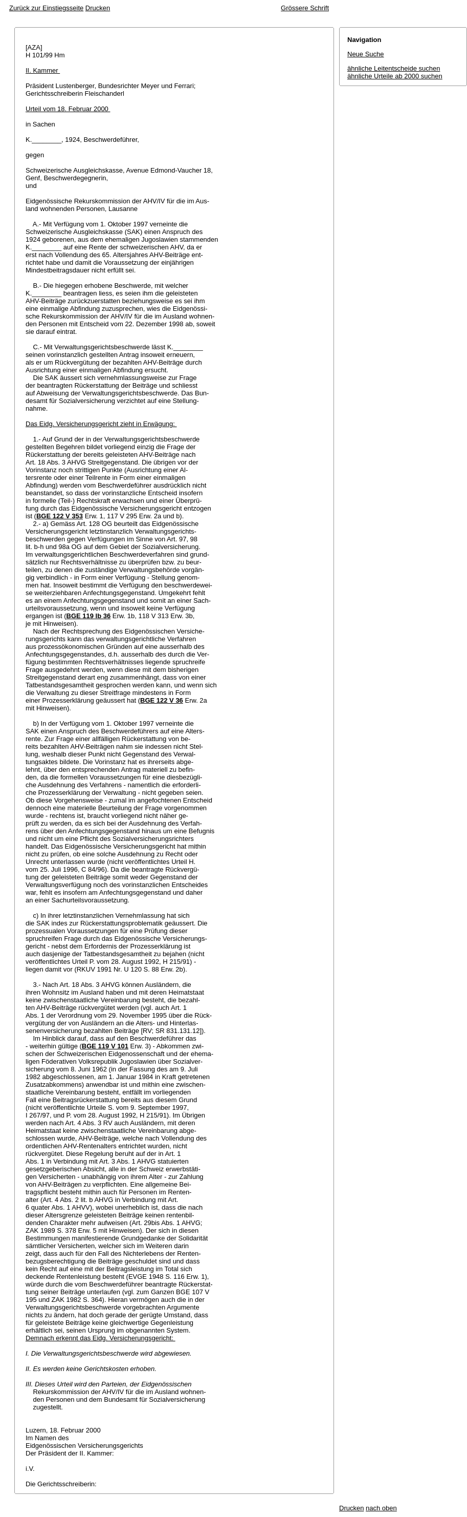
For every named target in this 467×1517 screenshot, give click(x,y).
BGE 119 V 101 (105, 1046)
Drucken (97, 8)
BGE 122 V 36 (161, 700)
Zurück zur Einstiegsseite (46, 8)
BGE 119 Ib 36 (88, 616)
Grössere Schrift (305, 8)
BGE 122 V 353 (59, 516)
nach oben (381, 1508)
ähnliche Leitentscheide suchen (393, 68)
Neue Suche (365, 54)
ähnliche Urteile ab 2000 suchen (394, 76)
